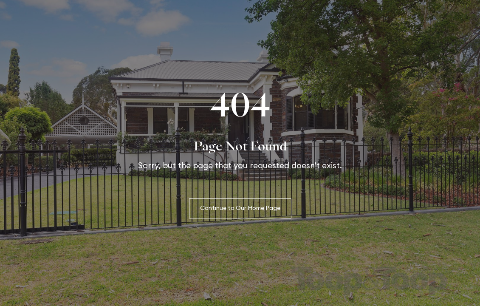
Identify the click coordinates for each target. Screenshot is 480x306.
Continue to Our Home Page (240, 208)
